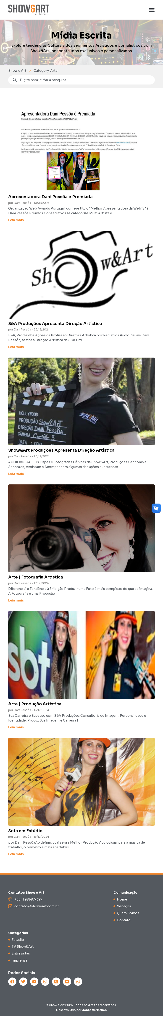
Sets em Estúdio (25, 830)
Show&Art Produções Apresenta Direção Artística (61, 450)
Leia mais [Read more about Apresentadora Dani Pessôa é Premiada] (16, 220)
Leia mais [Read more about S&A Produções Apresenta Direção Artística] (16, 347)
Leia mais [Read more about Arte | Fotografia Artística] (16, 600)
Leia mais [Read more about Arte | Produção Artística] (16, 727)
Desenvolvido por (81, 1010)
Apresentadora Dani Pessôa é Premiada (50, 196)
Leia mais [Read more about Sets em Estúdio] (16, 854)
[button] (151, 10)
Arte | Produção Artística (34, 703)
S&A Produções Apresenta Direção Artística (55, 323)
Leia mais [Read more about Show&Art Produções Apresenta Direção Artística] (16, 474)
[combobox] (81, 79)
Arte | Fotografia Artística (35, 577)
